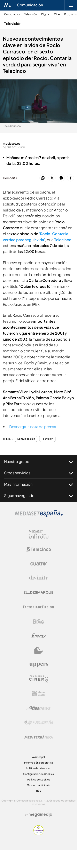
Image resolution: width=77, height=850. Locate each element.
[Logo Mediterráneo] (38, 737)
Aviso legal (38, 757)
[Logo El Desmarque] (38, 592)
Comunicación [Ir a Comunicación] (30, 5)
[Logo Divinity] (38, 578)
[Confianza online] (38, 834)
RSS (38, 790)
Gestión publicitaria (38, 785)
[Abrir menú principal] (71, 5)
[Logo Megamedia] (40, 814)
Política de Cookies (38, 779)
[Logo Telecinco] (38, 549)
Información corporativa (38, 762)
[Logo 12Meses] (38, 693)
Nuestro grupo (38, 461)
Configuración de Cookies (38, 774)
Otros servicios (38, 472)
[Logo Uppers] (38, 665)
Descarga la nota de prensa (32, 426)
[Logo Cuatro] (38, 563)
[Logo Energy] (38, 636)
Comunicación (26, 439)
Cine (57, 14)
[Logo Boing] (38, 621)
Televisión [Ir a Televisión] (13, 23)
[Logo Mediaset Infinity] (38, 535)
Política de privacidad (38, 768)
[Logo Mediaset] (38, 516)
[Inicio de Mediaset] (7, 5)
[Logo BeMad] (38, 650)
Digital (45, 14)
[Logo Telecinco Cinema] (38, 679)
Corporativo (12, 14)
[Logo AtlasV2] (38, 708)
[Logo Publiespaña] (38, 722)
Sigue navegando (38, 495)
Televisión (30, 14)
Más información (38, 484)
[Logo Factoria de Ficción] (38, 607)
